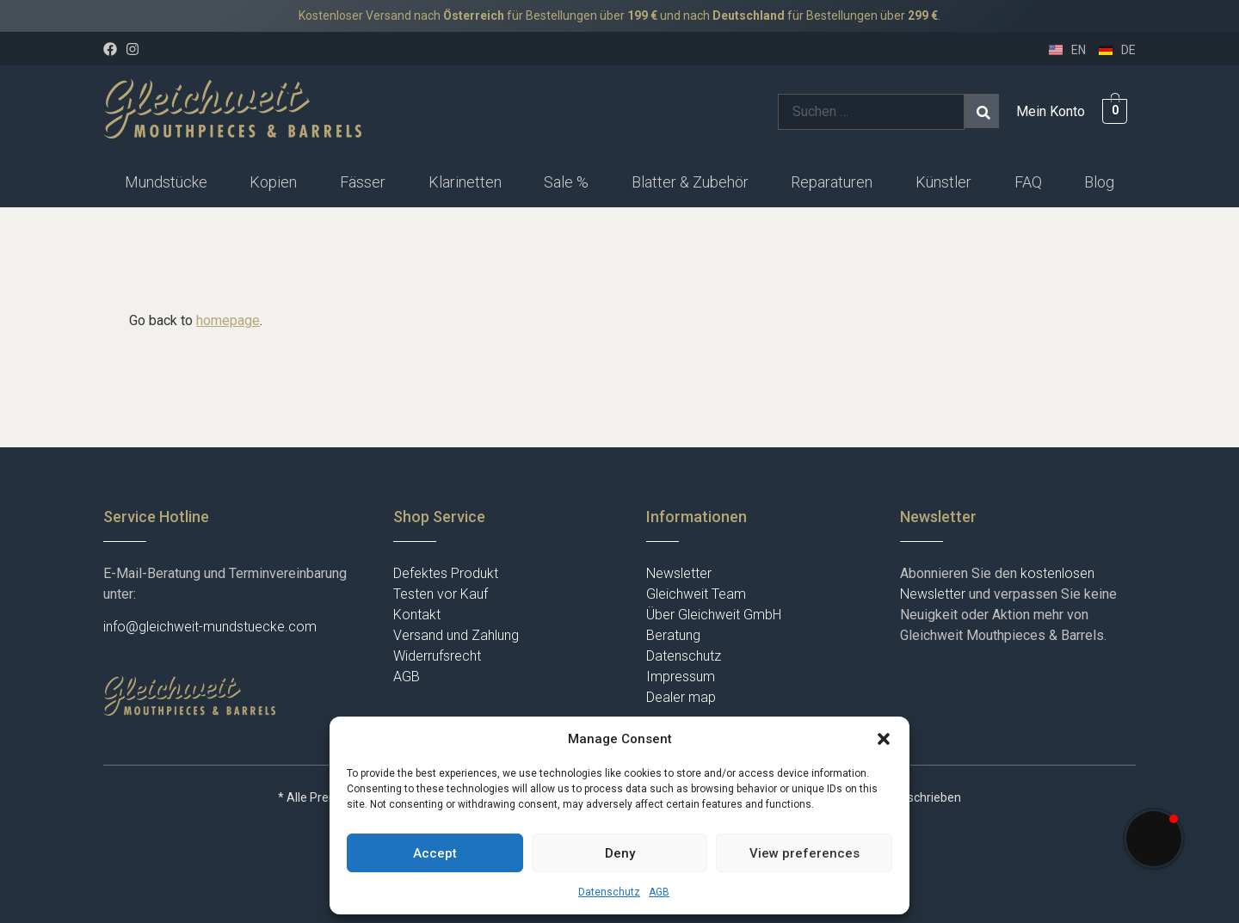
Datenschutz (609, 892)
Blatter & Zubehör (690, 182)
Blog (1099, 182)
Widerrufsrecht (437, 656)
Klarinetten (465, 182)
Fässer (362, 182)
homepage (228, 320)
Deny (620, 853)
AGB (659, 892)
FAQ (1028, 182)
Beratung (673, 635)
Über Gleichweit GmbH (713, 614)
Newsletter (679, 573)
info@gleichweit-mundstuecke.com (210, 626)
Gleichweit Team (696, 594)
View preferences (804, 853)
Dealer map (681, 697)
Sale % (566, 182)
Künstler (943, 182)
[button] (883, 739)
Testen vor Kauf (440, 594)
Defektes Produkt (445, 573)
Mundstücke (166, 182)
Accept (435, 853)
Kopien (273, 182)
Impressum (680, 676)
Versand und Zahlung (456, 635)
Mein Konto (1050, 111)
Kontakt (417, 614)
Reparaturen (831, 182)
